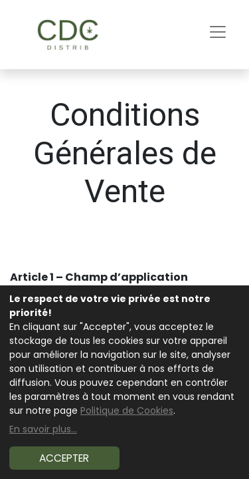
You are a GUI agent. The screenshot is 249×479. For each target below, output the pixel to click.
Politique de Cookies (126, 410)
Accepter (64, 458)
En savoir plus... (43, 429)
